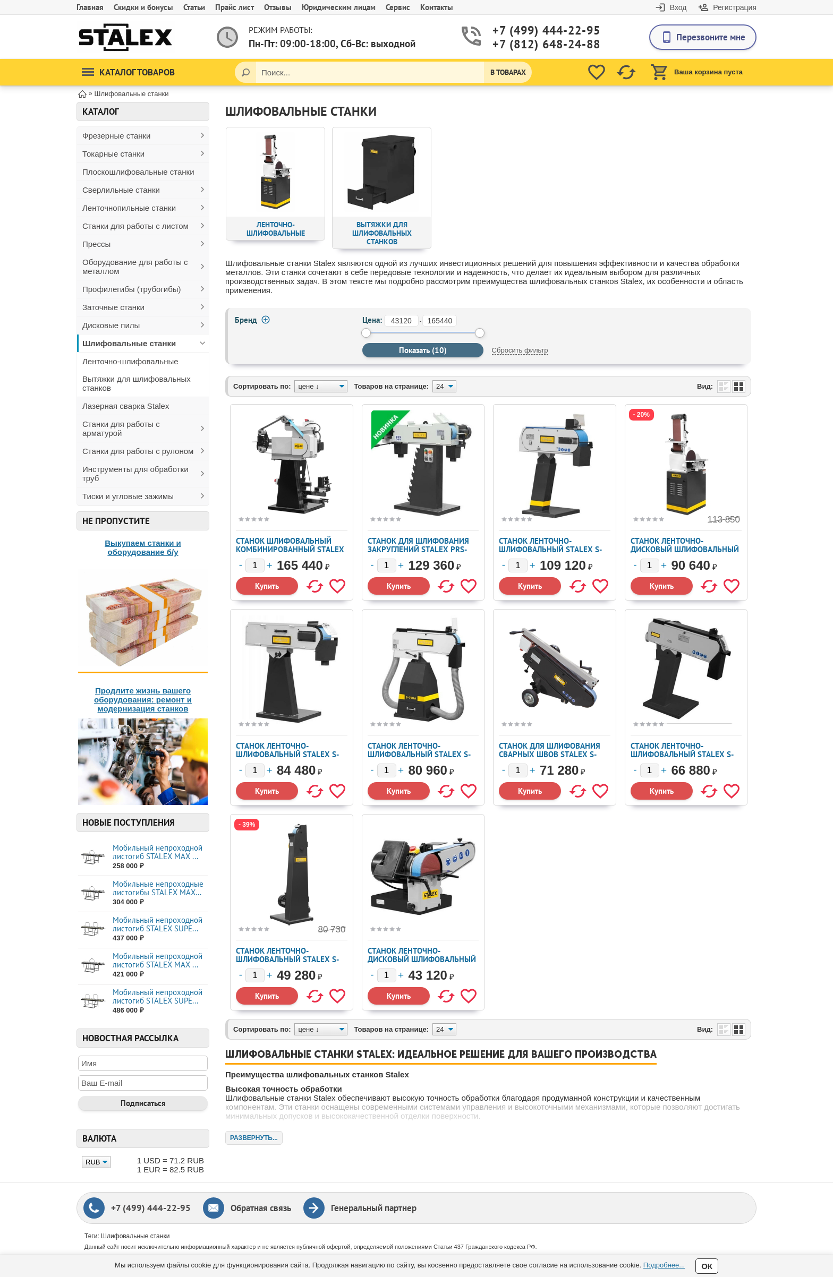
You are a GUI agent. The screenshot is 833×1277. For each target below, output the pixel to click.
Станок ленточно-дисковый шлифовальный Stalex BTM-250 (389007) (685, 549)
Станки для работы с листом (135, 225)
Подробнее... (664, 1265)
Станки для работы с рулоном (137, 451)
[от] (401, 321)
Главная (90, 7)
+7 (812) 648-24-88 (533, 44)
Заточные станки (113, 307)
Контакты (436, 7)
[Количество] (255, 565)
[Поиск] (245, 72)
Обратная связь (261, 1208)
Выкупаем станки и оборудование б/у (143, 547)
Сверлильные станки (121, 189)
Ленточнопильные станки (129, 207)
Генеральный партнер (373, 1208)
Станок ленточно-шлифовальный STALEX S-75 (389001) (682, 754)
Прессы (96, 243)
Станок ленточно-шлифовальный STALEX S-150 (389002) (550, 549)
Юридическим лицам (339, 7)
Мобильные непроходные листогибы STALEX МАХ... (158, 888)
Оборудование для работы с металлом (135, 267)
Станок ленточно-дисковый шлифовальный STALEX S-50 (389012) (422, 959)
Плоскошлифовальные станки (138, 171)
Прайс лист (234, 7)
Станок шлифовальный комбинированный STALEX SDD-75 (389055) (290, 549)
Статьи (194, 7)
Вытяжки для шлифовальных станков (136, 383)
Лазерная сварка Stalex (125, 405)
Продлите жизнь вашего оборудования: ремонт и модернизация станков (143, 699)
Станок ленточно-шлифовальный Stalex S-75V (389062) (287, 959)
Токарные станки (113, 153)
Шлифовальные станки (129, 343)
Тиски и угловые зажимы (128, 496)
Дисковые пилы (111, 325)
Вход (678, 7)
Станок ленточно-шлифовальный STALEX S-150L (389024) (287, 754)
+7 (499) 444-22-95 (533, 30)
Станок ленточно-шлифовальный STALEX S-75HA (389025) (419, 754)
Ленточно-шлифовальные (130, 361)
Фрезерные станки (116, 135)
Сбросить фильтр (520, 350)
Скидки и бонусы (143, 7)
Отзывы (278, 7)
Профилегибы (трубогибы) (131, 289)
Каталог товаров (128, 72)
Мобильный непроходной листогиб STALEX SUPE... (157, 924)
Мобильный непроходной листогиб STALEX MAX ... (157, 852)
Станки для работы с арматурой (121, 428)
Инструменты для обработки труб (135, 474)
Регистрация (734, 7)
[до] (439, 321)
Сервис (398, 7)
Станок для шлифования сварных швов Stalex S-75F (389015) (549, 754)
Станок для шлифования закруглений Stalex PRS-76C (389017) (418, 549)
